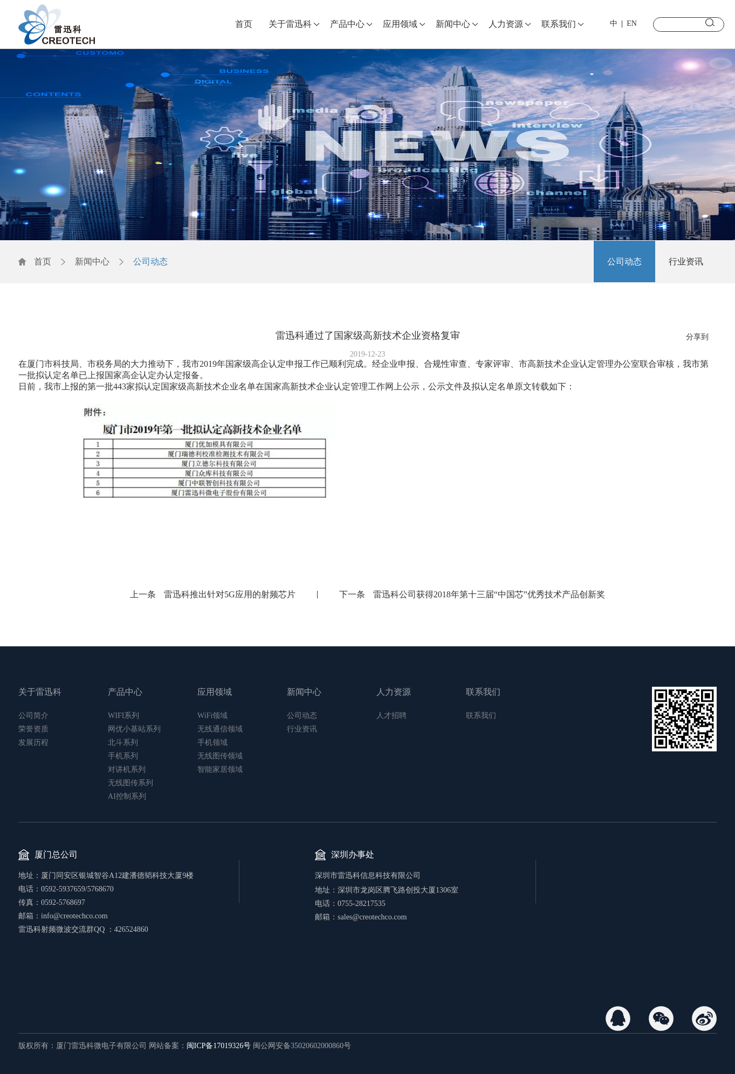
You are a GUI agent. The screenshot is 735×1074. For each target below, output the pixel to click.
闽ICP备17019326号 (219, 1046)
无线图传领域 (220, 756)
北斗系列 (123, 742)
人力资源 (506, 24)
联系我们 (558, 24)
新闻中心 (453, 24)
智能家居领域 (220, 769)
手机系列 (123, 756)
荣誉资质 (33, 729)
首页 (243, 24)
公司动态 (150, 261)
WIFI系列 (123, 716)
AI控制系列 (127, 796)
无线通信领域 (220, 729)
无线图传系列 (130, 783)
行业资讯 (686, 261)
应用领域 (400, 24)
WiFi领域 (212, 716)
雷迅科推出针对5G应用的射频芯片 (230, 594)
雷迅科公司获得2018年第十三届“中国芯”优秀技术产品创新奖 (489, 594)
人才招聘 (391, 716)
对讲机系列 (127, 769)
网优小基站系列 (134, 729)
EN (632, 23)
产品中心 (347, 24)
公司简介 (33, 716)
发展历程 (33, 742)
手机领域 (212, 742)
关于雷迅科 (290, 24)
